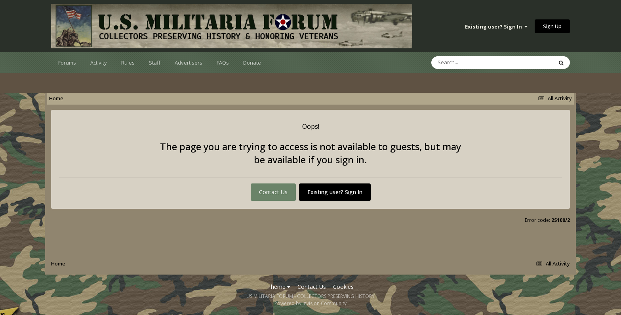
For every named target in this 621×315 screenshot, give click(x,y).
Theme (278, 286)
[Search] (471, 62)
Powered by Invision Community (310, 303)
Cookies (343, 286)
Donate (252, 62)
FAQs (223, 62)
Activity (98, 62)
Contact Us (273, 192)
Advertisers (188, 62)
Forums (67, 62)
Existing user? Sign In (496, 26)
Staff (154, 62)
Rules (128, 62)
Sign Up (552, 26)
